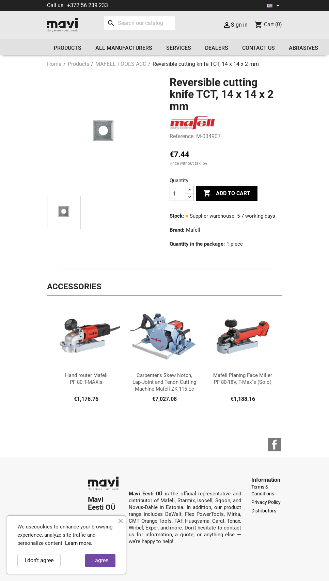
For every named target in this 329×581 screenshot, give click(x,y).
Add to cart (226, 193)
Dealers (216, 48)
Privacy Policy (266, 502)
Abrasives (303, 48)
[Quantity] (178, 193)
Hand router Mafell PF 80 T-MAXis (86, 378)
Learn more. (78, 543)
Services (178, 48)
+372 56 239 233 (87, 5)
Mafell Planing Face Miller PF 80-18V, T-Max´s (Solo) (242, 378)
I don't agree (39, 560)
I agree (100, 560)
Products (67, 48)
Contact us (258, 48)
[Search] (139, 23)
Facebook (274, 444)
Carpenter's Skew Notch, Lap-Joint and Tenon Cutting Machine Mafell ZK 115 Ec (164, 382)
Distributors (263, 510)
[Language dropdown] (274, 5)
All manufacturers (123, 48)
